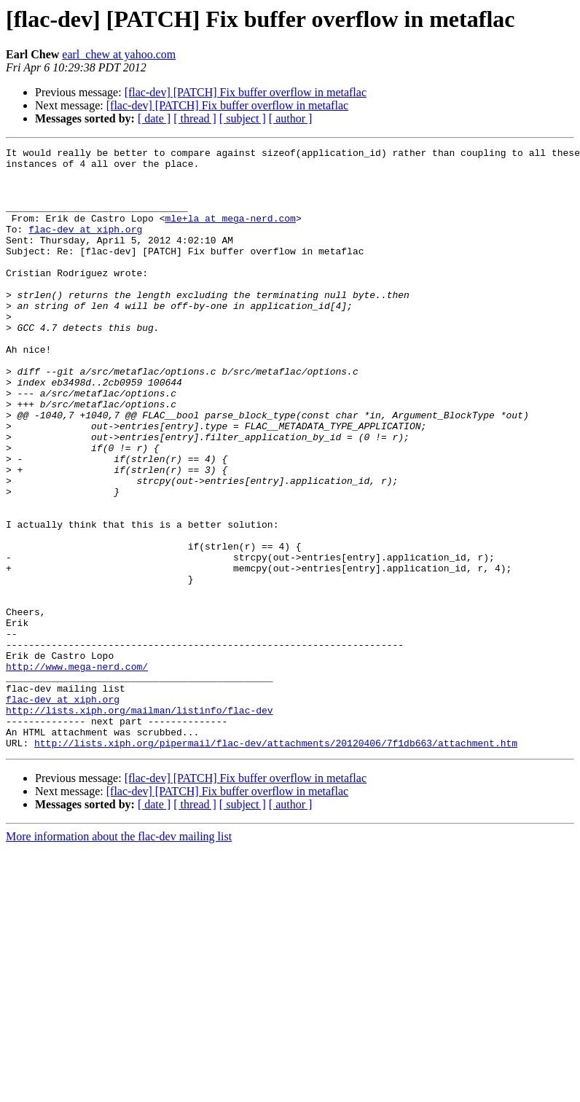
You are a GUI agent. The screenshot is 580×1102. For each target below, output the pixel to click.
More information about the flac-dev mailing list (119, 956)
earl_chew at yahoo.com (119, 54)
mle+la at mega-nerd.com (230, 233)
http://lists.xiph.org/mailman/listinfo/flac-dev (139, 823)
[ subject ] (242, 118)
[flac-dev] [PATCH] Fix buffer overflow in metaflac (246, 92)
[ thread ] (194, 118)
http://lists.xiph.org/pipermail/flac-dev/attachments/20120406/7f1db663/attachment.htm (275, 863)
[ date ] (154, 118)
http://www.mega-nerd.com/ (77, 771)
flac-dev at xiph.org (85, 246)
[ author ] (291, 118)
